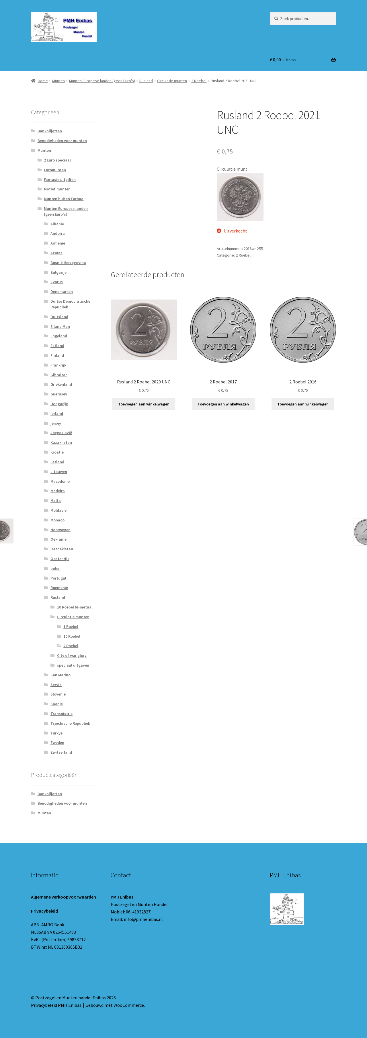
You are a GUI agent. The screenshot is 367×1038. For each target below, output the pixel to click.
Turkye (56, 733)
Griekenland (61, 384)
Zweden (57, 742)
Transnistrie (61, 713)
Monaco (57, 520)
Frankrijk (58, 365)
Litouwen (58, 471)
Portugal (58, 578)
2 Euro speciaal (57, 160)
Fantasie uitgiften (60, 179)
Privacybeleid (44, 911)
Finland (57, 355)
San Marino (60, 674)
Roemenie (59, 587)
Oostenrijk (59, 558)
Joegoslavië (61, 432)
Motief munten (57, 189)
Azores (56, 252)
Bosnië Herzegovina (68, 262)
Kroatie (57, 452)
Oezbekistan (61, 549)
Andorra (57, 233)
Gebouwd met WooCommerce (114, 1005)
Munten (58, 80)
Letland (57, 461)
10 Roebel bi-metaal (75, 607)
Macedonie (60, 481)
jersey (55, 423)
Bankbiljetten (50, 130)
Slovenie (58, 694)
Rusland (146, 80)
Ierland (56, 413)
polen (55, 568)
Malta (55, 500)
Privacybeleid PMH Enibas (56, 1005)
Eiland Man (60, 326)
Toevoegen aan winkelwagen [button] (143, 404)
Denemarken (61, 291)
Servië (56, 684)
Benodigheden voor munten (62, 140)
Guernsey (58, 394)
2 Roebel (198, 80)
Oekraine (58, 539)
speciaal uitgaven (73, 665)
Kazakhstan (61, 442)
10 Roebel (71, 636)
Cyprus (56, 281)
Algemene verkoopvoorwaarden (63, 897)
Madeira (57, 490)
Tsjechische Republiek (70, 723)
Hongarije (59, 403)
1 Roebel (70, 626)
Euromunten (55, 169)
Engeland (58, 335)
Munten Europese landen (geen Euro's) (102, 80)
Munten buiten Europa (63, 198)
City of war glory (72, 655)
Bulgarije (58, 272)
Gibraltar (58, 374)
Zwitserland (61, 752)
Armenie (57, 243)
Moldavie (58, 510)
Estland (57, 345)
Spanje (56, 703)
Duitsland (59, 316)
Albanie (57, 223)
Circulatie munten (172, 80)
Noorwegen (60, 529)
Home (43, 80)
